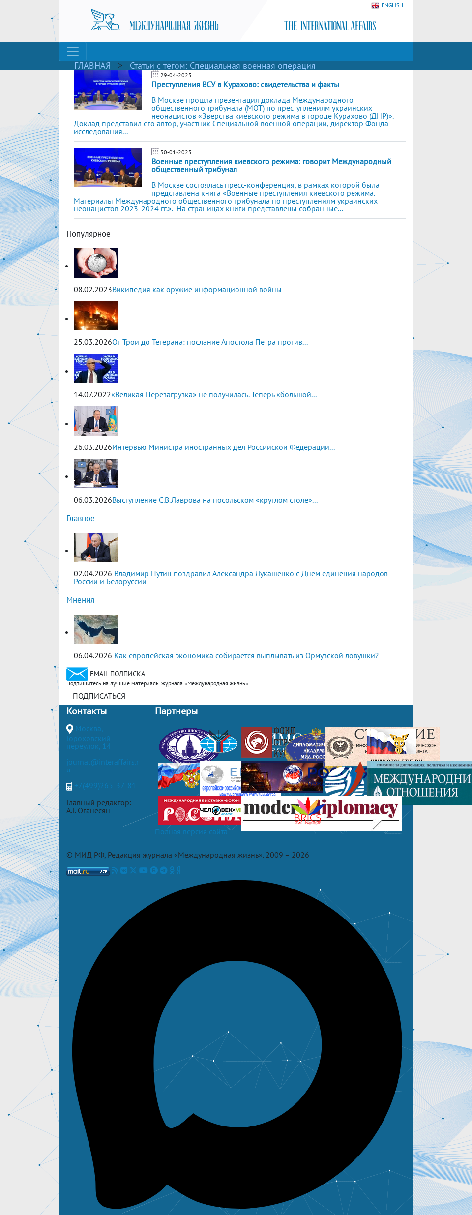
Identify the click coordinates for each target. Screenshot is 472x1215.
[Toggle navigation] (73, 51)
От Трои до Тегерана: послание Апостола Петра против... (210, 342)
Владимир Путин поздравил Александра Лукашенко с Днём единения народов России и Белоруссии (231, 577)
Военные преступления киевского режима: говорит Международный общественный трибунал (271, 165)
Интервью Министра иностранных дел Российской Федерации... (223, 447)
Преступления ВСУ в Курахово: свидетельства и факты (245, 84)
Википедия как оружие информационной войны (197, 289)
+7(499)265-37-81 (105, 785)
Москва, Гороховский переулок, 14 (88, 737)
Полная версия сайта (191, 831)
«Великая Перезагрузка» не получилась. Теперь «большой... (214, 394)
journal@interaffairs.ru (102, 765)
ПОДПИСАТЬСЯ (99, 696)
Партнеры (176, 711)
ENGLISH (387, 5)
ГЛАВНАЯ (92, 65)
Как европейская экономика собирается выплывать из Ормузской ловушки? (246, 655)
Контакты (86, 711)
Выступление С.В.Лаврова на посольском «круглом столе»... (215, 499)
